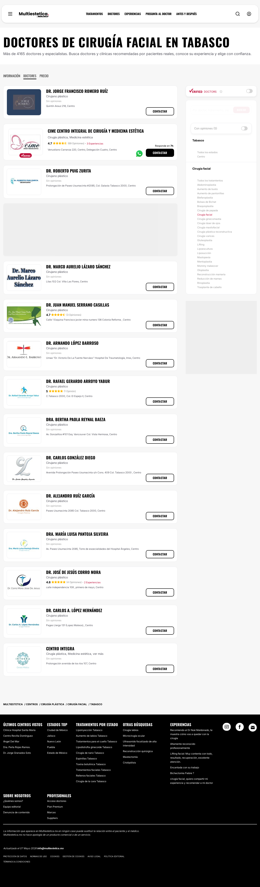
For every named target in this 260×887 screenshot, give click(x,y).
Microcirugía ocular (134, 735)
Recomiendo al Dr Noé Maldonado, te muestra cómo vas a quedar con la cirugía (191, 734)
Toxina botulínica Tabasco (91, 764)
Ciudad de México (57, 730)
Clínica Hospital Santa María (19, 730)
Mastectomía (130, 756)
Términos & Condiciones (16, 861)
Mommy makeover (207, 265)
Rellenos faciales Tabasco (91, 775)
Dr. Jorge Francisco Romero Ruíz (77, 91)
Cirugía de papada (207, 210)
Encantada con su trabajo (184, 767)
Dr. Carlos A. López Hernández (74, 610)
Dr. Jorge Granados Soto (17, 752)
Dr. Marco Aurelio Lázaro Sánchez (78, 266)
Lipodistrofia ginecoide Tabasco (94, 747)
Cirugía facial (204, 214)
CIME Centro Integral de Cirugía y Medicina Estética (96, 131)
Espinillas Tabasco (86, 758)
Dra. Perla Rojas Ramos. (16, 747)
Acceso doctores (56, 800)
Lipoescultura (205, 248)
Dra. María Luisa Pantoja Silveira (77, 534)
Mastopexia (203, 257)
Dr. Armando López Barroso (72, 343)
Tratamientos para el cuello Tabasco (96, 741)
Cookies (54, 856)
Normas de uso (38, 856)
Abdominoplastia (206, 184)
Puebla (51, 747)
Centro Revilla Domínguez (18, 735)
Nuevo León (54, 741)
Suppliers (52, 818)
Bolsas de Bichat (206, 201)
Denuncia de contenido (16, 812)
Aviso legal (94, 856)
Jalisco (51, 735)
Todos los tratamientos (210, 180)
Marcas (51, 812)
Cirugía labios (130, 730)
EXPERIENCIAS (133, 14)
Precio (44, 75)
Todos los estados (207, 152)
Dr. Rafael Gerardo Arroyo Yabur (78, 381)
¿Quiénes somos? (13, 800)
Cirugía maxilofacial (208, 227)
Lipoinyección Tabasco (89, 730)
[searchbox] (213, 110)
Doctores (29, 75)
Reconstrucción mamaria (211, 274)
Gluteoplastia (204, 240)
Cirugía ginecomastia (209, 218)
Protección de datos (15, 856)
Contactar (160, 111)
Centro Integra (60, 648)
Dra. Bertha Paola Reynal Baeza (75, 419)
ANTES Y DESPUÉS (186, 14)
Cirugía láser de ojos (208, 223)
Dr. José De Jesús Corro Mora (73, 572)
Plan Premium (55, 806)
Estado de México (57, 752)
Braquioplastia (205, 206)
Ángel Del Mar (11, 741)
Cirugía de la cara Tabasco (91, 781)
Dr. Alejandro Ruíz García (70, 496)
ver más (98, 653)
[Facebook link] (240, 728)
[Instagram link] (227, 728)
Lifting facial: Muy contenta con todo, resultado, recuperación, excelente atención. (191, 757)
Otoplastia (203, 270)
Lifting (200, 244)
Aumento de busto (207, 189)
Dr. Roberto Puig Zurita (68, 171)
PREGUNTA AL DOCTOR (158, 14)
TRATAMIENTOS (94, 14)
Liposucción (204, 253)
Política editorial (114, 856)
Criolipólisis (129, 762)
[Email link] (253, 727)
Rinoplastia (203, 282)
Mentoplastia (204, 261)
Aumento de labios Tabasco (91, 735)
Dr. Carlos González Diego (70, 457)
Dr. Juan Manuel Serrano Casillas (77, 305)
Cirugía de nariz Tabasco (90, 752)
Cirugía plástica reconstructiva (214, 231)
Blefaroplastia (205, 197)
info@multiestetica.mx (50, 848)
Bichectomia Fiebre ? (182, 773)
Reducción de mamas (209, 278)
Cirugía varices (205, 235)
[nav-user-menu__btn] (249, 14)
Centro (201, 156)
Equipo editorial (12, 806)
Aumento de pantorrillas (210, 193)
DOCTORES (114, 14)
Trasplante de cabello (209, 287)
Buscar (241, 110)
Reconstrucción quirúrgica (138, 751)
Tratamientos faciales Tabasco (93, 769)
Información (11, 75)
